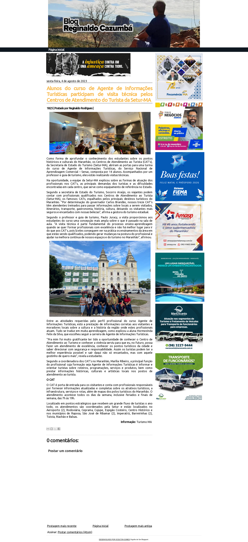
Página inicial (56, 49)
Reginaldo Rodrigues (80, 108)
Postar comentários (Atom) (75, 532)
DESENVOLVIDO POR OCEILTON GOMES (114, 539)
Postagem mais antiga (138, 525)
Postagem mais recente (62, 525)
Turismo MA (144, 421)
